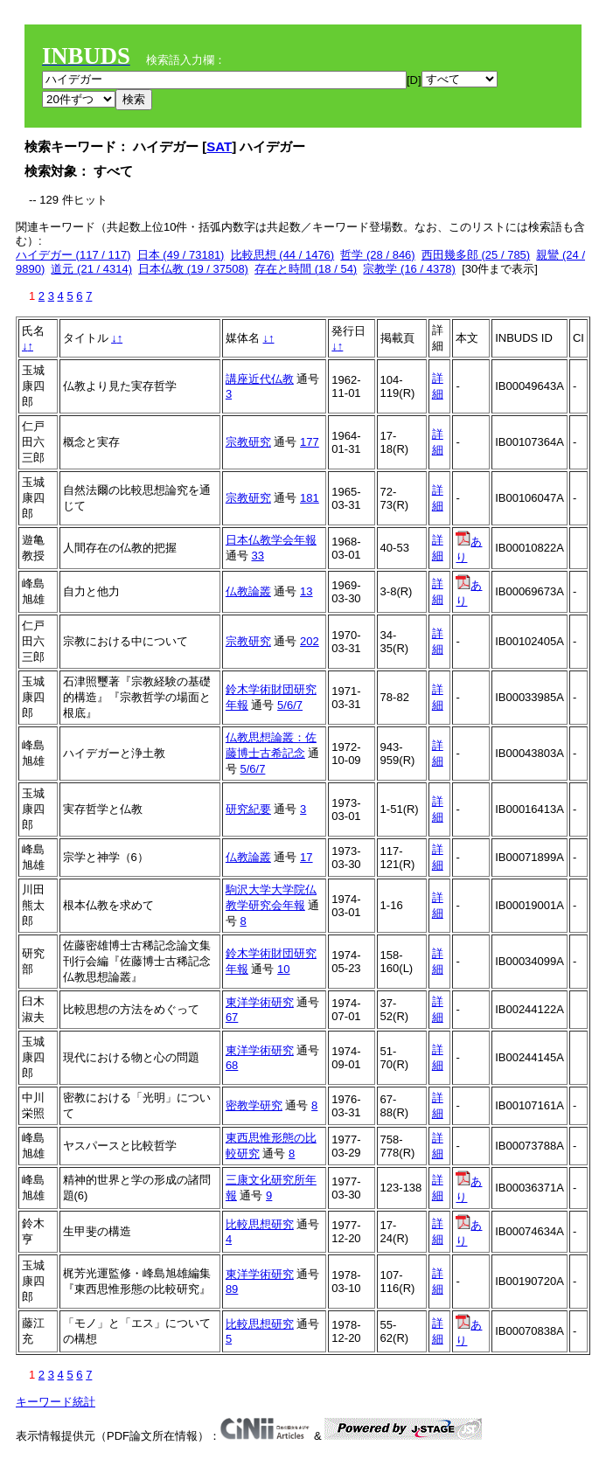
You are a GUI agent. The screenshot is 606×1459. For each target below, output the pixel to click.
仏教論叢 (248, 591)
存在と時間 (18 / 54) (305, 268)
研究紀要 (248, 809)
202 (309, 641)
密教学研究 (254, 1105)
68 (232, 1065)
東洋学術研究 (260, 1002)
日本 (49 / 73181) (181, 254)
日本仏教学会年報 (271, 539)
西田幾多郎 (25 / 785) (475, 254)
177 (309, 441)
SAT (219, 146)
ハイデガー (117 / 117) (73, 254)
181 (309, 497)
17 (306, 857)
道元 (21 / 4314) (91, 268)
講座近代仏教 (260, 379)
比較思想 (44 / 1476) (283, 254)
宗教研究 (248, 441)
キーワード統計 (55, 1401)
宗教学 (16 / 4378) (409, 268)
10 (283, 969)
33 (258, 555)
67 (232, 1017)
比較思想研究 (260, 1224)
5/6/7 (290, 705)
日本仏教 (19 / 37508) (193, 268)
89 (232, 1289)
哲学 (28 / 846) (377, 254)
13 (306, 591)
